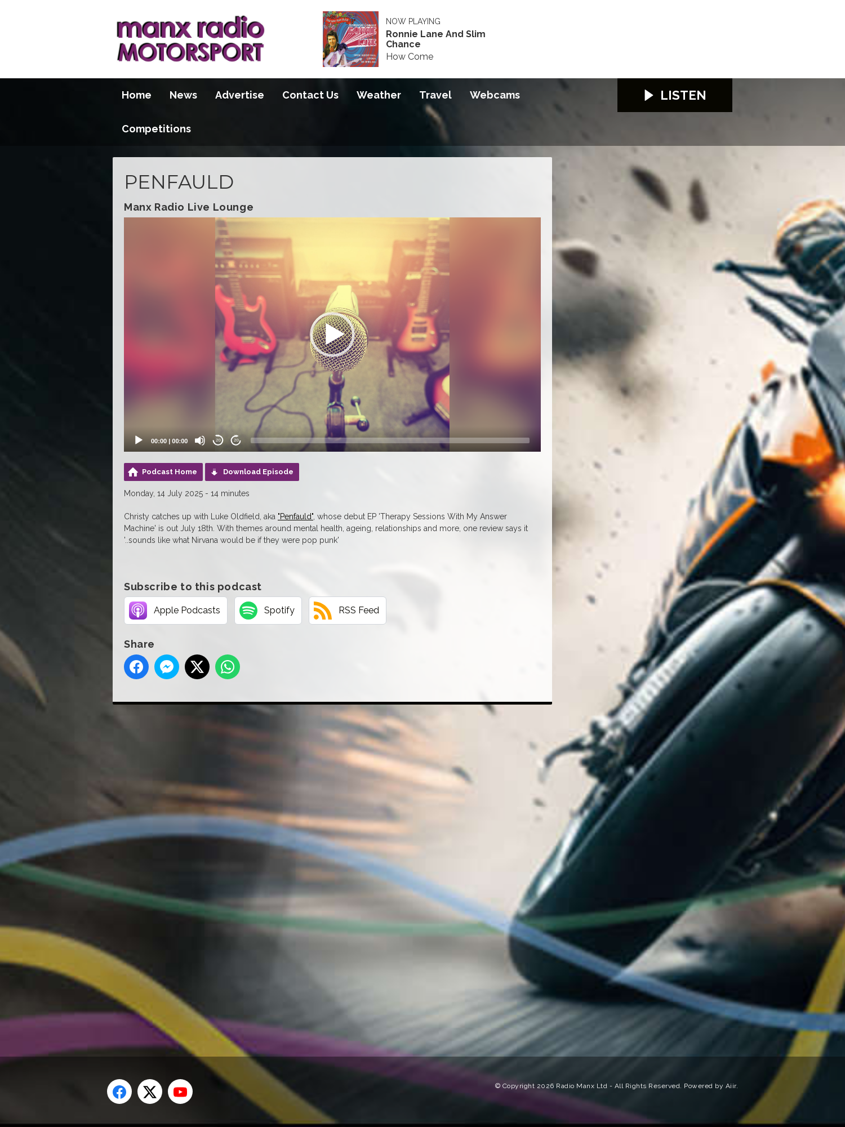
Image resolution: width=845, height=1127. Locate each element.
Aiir (731, 1086)
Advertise (239, 95)
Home (137, 95)
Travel (435, 95)
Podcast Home (169, 471)
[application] (332, 334)
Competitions (156, 129)
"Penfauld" (295, 516)
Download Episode (258, 471)
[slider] (390, 440)
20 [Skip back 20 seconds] (218, 440)
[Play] (138, 440)
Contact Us (310, 95)
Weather (379, 95)
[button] (332, 334)
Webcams (495, 95)
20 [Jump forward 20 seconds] (236, 440)
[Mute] (200, 440)
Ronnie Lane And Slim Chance (436, 39)
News (183, 95)
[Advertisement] (324, 868)
